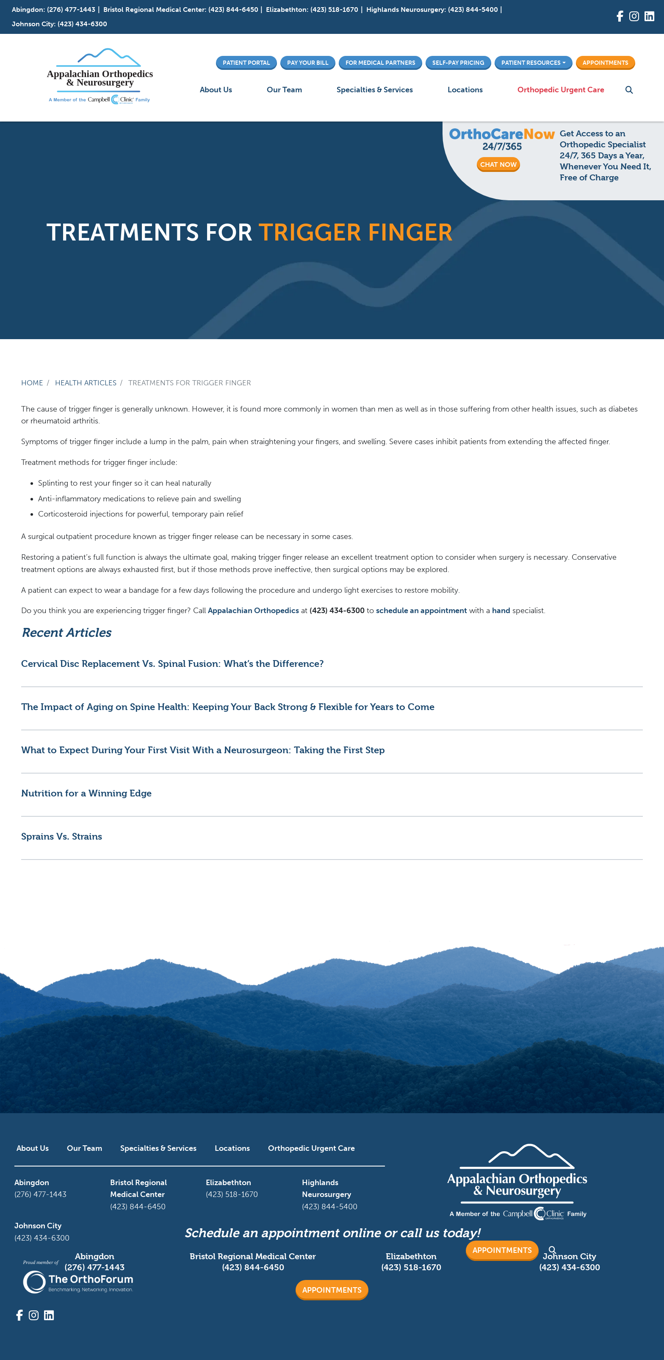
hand (501, 610)
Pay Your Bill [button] (308, 62)
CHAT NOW (498, 164)
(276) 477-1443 (71, 10)
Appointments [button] (605, 62)
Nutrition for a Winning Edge (86, 793)
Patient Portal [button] (246, 62)
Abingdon (27, 10)
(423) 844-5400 (473, 10)
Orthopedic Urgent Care (560, 89)
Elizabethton (286, 10)
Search (629, 90)
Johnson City (33, 24)
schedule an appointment (421, 610)
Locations (465, 89)
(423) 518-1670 (334, 10)
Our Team (284, 89)
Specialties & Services (375, 89)
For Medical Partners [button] (380, 62)
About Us (216, 89)
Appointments (332, 1290)
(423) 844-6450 (233, 10)
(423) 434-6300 (82, 24)
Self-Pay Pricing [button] (458, 62)
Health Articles (85, 383)
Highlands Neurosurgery (405, 10)
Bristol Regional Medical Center (154, 10)
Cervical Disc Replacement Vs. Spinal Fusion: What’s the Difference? (172, 663)
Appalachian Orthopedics (253, 610)
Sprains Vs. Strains (61, 836)
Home (32, 383)
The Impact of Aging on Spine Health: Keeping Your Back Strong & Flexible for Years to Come (227, 706)
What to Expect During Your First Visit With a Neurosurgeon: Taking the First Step (203, 749)
